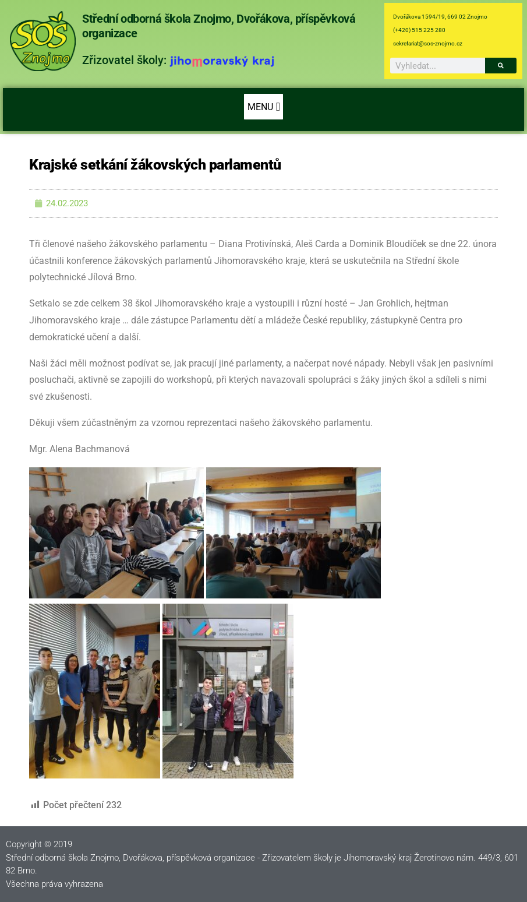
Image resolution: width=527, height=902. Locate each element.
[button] (263, 106)
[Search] (501, 65)
